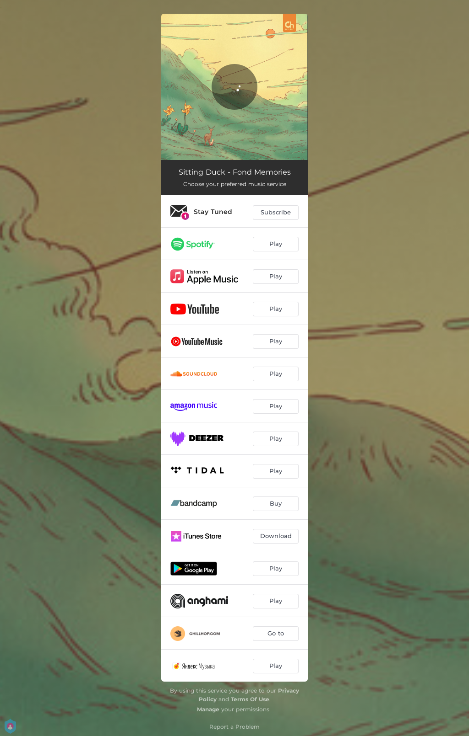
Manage (208, 709)
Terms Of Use (250, 699)
